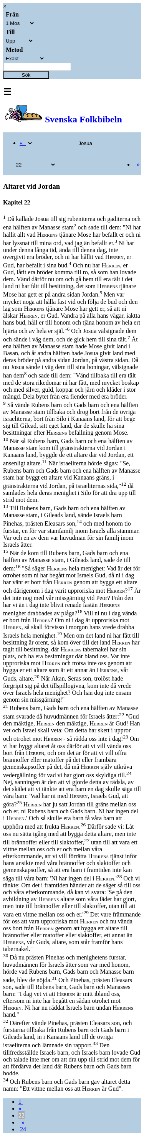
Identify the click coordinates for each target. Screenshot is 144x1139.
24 (22, 1129)
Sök (26, 75)
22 (21, 1115)
